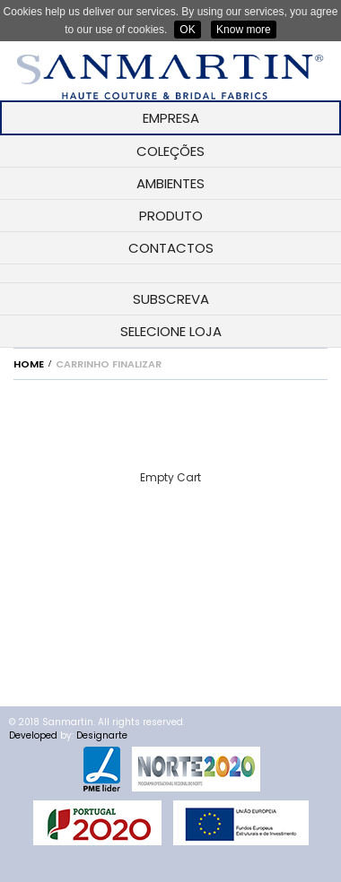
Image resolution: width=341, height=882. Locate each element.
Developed (33, 735)
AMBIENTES (170, 183)
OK (187, 29)
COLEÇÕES (170, 151)
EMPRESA (171, 117)
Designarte (101, 735)
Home (28, 364)
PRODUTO (171, 215)
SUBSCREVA (171, 299)
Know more (243, 29)
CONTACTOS (171, 247)
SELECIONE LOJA (171, 331)
